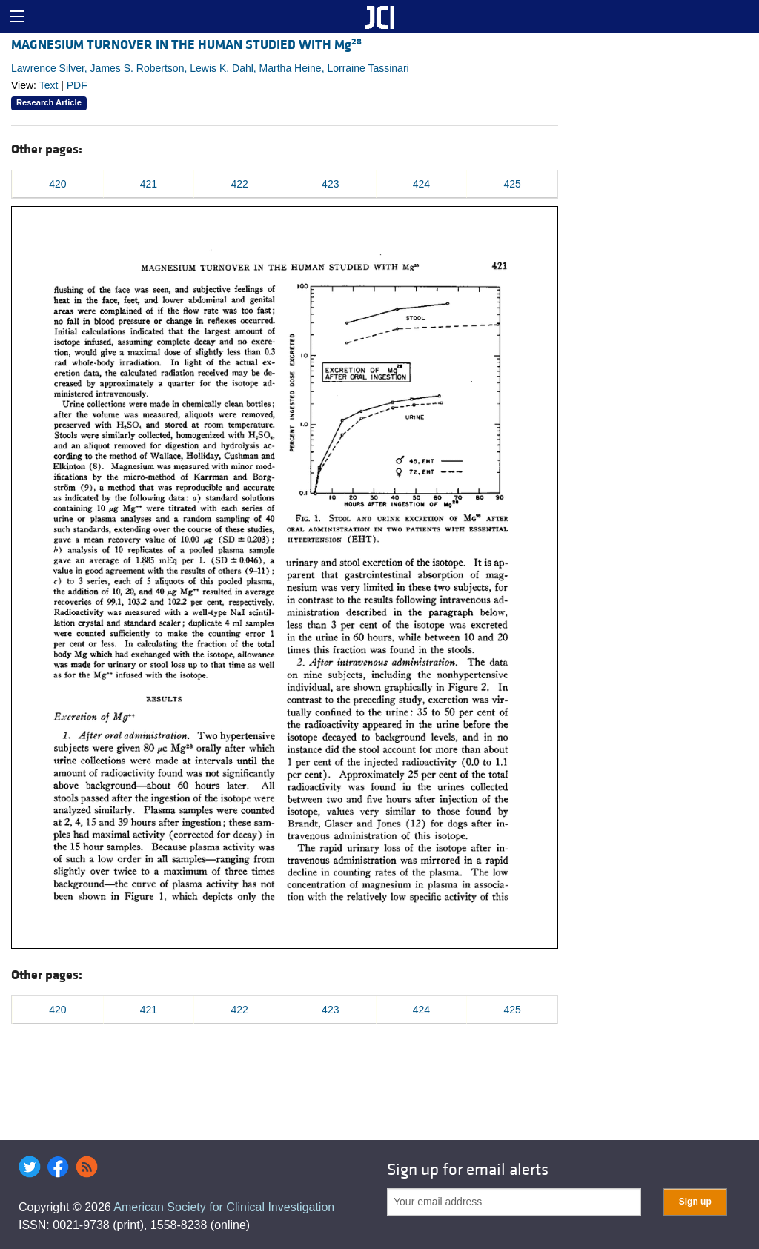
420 (57, 184)
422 (239, 184)
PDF (77, 85)
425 (511, 184)
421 (148, 184)
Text (49, 85)
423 (330, 184)
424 (421, 184)
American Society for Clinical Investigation (223, 1207)
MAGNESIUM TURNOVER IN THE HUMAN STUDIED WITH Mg (186, 44)
